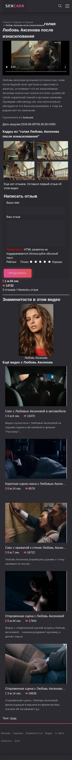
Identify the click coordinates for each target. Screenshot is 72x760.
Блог (17, 740)
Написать (6, 740)
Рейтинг (11, 261)
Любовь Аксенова (36, 357)
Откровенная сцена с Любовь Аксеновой (34, 616)
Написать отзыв (28, 289)
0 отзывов (9, 289)
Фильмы (5, 733)
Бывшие (28, 117)
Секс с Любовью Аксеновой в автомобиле (35, 411)
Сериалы (18, 733)
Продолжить (18, 273)
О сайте (59, 733)
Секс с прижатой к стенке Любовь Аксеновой (37, 547)
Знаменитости (34, 733)
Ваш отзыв (13, 216)
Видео (48, 733)
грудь (13, 718)
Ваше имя (12, 202)
